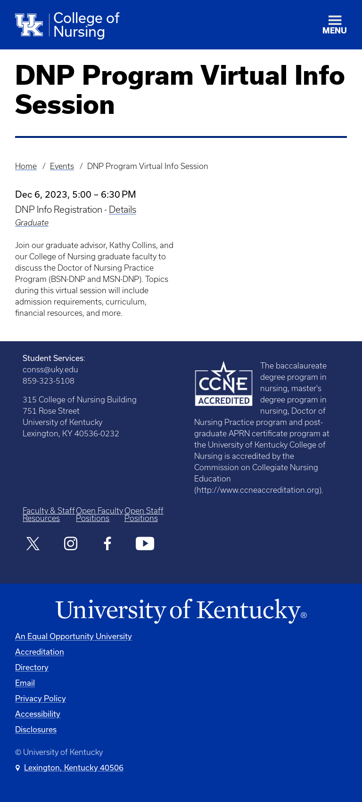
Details (122, 209)
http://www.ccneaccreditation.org (258, 490)
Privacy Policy (40, 698)
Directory (32, 667)
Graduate (32, 222)
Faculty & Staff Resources (49, 514)
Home (26, 166)
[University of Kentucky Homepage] (181, 612)
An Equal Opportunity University (73, 636)
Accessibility (37, 713)
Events (62, 166)
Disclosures (36, 729)
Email (25, 682)
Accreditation (39, 651)
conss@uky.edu (50, 369)
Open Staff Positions (144, 514)
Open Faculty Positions (99, 514)
